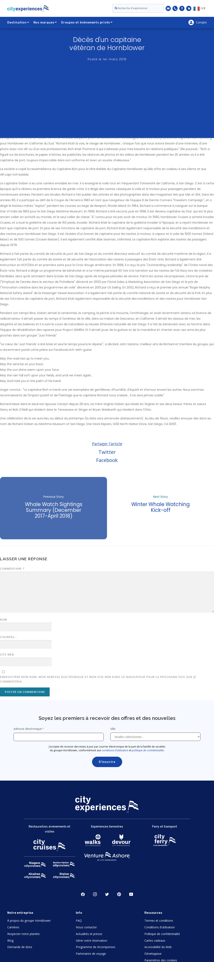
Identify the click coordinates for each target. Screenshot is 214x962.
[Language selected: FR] (200, 8)
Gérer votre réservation (91, 940)
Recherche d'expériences (131, 8)
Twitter (107, 451)
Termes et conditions (158, 921)
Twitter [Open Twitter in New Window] (107, 894)
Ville (113, 729)
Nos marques (45, 22)
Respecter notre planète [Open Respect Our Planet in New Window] (23, 934)
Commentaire (12, 568)
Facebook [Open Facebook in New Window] (83, 894)
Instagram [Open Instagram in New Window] (95, 894)
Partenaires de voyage (91, 954)
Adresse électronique (28, 729)
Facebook (107, 460)
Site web (7, 654)
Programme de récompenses (95, 947)
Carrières (13, 927)
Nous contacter (86, 927)
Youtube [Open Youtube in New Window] (131, 894)
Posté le (107, 59)
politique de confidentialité (148, 750)
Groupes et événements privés (87, 22)
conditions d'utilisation (115, 750)
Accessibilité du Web (158, 947)
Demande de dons (19, 947)
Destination (18, 22)
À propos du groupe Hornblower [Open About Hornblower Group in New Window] (29, 921)
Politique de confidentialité (162, 934)
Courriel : (8, 637)
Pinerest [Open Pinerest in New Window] (119, 894)
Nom (3, 619)
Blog (10, 940)
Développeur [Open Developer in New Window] (153, 954)
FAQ (79, 921)
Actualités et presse (89, 934)
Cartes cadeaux (154, 940)
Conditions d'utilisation (159, 927)
